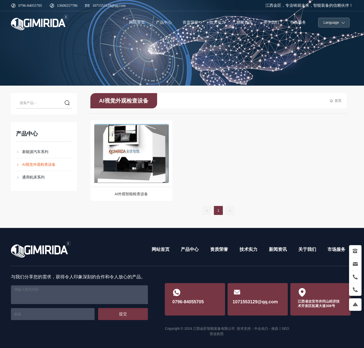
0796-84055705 (30, 5)
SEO (285, 329)
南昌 (274, 329)
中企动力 (261, 329)
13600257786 (67, 5)
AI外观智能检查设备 (131, 194)
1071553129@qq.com (108, 5)
